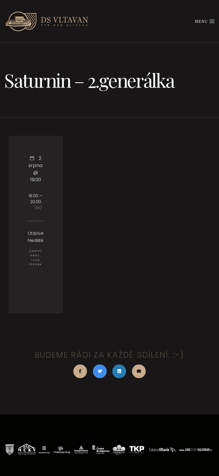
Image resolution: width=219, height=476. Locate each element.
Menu (205, 21)
